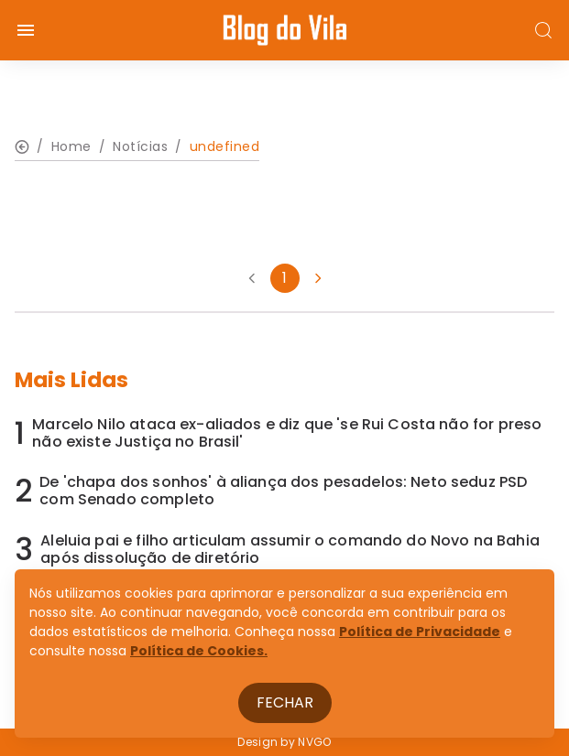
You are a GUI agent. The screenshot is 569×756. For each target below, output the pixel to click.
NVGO (314, 742)
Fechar (285, 702)
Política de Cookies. (199, 651)
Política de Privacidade (419, 631)
